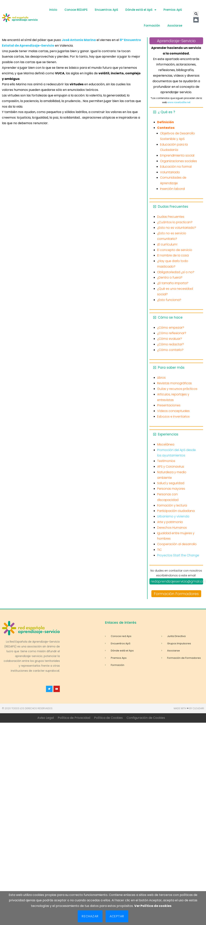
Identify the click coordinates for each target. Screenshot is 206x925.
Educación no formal (176, 166)
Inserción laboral (172, 189)
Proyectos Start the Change (178, 555)
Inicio (53, 10)
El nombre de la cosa (173, 255)
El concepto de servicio (174, 250)
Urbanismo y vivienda (173, 516)
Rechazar (90, 916)
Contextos (165, 128)
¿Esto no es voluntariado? (176, 227)
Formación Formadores (176, 593)
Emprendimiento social (177, 155)
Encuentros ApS (106, 10)
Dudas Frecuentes (173, 206)
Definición (165, 122)
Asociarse (174, 25)
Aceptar (117, 916)
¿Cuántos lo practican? (175, 222)
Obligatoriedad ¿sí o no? (175, 272)
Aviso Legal (45, 718)
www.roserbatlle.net (179, 102)
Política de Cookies (108, 718)
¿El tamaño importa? (172, 283)
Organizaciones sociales (178, 161)
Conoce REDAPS (76, 10)
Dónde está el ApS (140, 10)
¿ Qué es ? (166, 112)
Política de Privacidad (74, 718)
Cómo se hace (170, 317)
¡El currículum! (167, 244)
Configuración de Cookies (146, 718)
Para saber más (171, 367)
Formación (152, 25)
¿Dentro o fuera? (169, 277)
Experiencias (168, 434)
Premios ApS (172, 10)
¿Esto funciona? (169, 300)
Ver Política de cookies (152, 906)
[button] (196, 14)
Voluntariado (170, 172)
